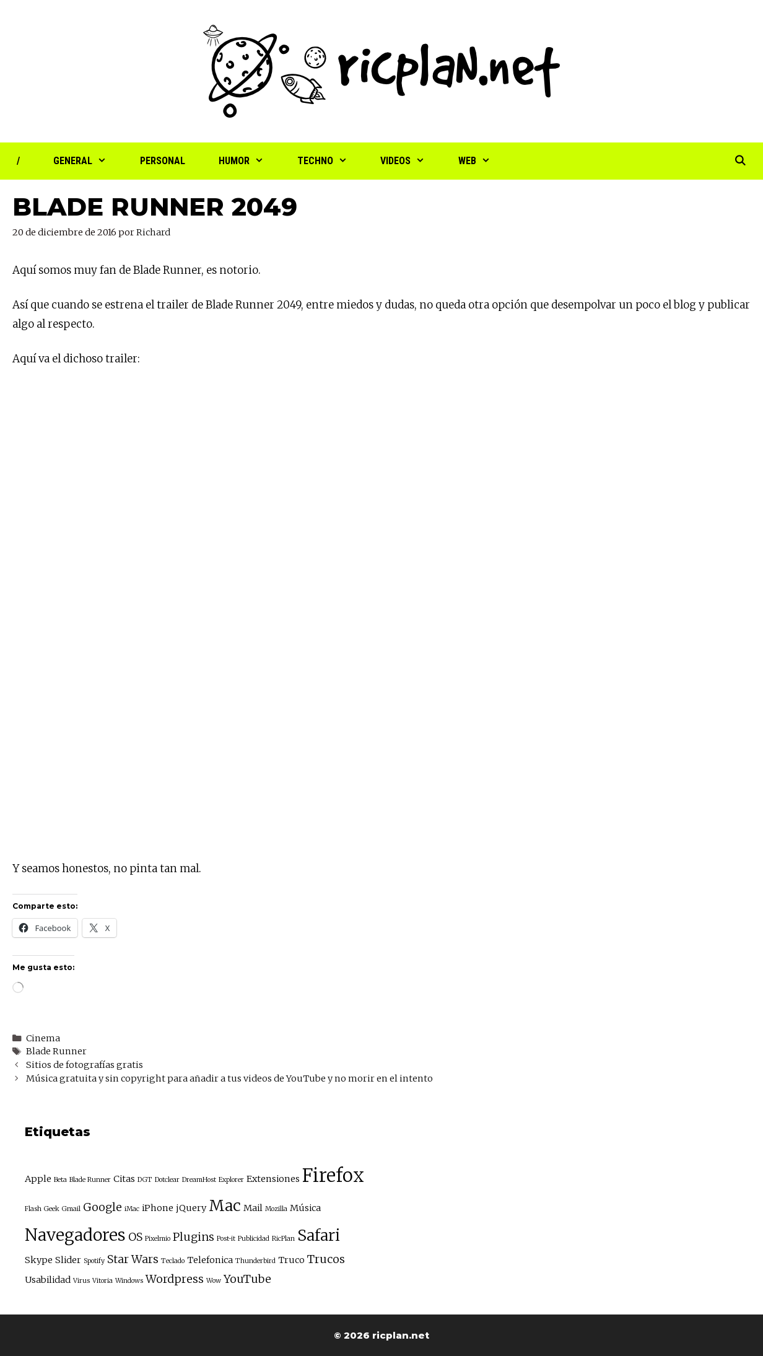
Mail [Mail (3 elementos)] (253, 1208)
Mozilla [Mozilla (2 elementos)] (276, 1209)
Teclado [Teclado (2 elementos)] (173, 1261)
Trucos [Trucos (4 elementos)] (326, 1259)
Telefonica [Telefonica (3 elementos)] (210, 1260)
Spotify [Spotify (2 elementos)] (94, 1261)
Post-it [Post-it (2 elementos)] (226, 1239)
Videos (411, 161)
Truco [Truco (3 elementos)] (291, 1260)
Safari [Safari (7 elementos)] (318, 1235)
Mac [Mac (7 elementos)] (225, 1205)
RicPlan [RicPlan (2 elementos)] (283, 1239)
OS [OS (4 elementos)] (135, 1237)
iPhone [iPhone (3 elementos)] (157, 1208)
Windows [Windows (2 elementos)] (129, 1281)
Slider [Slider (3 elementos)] (68, 1260)
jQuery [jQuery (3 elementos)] (191, 1208)
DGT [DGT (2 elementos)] (144, 1180)
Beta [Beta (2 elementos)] (60, 1180)
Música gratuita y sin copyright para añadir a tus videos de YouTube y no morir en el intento (229, 1078)
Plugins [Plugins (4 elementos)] (193, 1237)
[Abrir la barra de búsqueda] (740, 161)
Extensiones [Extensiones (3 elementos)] (273, 1178)
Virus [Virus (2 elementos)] (81, 1281)
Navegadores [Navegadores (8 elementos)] (75, 1235)
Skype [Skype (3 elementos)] (39, 1260)
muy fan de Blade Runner (137, 270)
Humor (250, 161)
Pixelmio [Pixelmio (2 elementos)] (157, 1239)
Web (482, 161)
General (88, 161)
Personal (162, 161)
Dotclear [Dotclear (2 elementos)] (167, 1180)
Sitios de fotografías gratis (84, 1064)
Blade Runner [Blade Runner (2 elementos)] (90, 1180)
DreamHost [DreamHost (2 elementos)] (199, 1180)
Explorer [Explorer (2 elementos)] (231, 1180)
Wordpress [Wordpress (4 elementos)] (175, 1279)
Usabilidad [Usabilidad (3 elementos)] (48, 1279)
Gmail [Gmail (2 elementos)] (71, 1209)
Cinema (43, 1038)
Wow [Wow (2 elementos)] (213, 1281)
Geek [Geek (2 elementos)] (51, 1209)
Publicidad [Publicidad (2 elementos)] (253, 1239)
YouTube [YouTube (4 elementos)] (247, 1279)
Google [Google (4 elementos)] (102, 1207)
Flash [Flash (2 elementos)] (33, 1209)
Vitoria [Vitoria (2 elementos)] (102, 1281)
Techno (330, 161)
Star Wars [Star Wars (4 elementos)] (133, 1259)
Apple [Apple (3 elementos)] (38, 1178)
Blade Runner (56, 1051)
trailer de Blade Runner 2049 (229, 305)
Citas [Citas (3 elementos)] (124, 1178)
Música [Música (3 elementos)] (305, 1208)
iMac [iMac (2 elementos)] (131, 1209)
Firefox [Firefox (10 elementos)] (333, 1175)
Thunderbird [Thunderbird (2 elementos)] (255, 1261)
